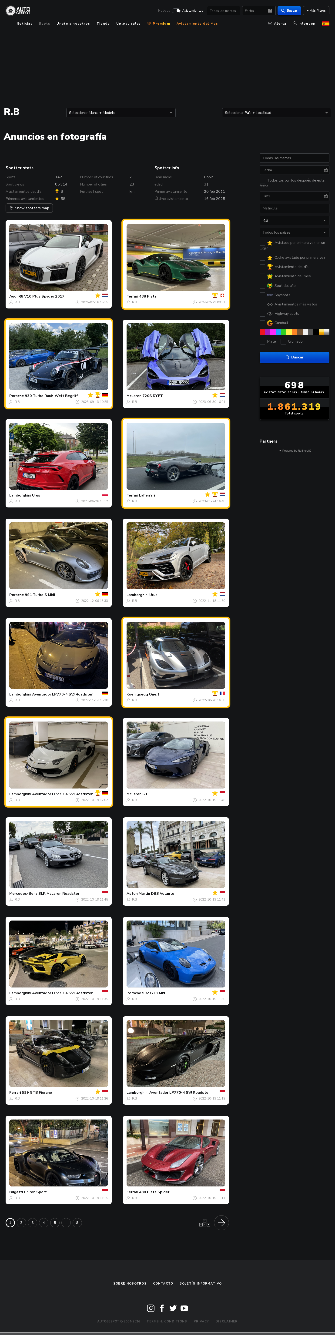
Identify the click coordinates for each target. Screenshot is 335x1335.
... (66, 1222)
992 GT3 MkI (153, 993)
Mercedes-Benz (23, 893)
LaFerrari (147, 495)
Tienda (103, 23)
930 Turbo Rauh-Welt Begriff (51, 395)
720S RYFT (152, 395)
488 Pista (148, 296)
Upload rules (128, 23)
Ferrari (132, 296)
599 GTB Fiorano (37, 1092)
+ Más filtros (316, 10)
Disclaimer (227, 1321)
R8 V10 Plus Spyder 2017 (41, 296)
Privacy (201, 1321)
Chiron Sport (35, 1192)
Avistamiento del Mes (197, 23)
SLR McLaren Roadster (58, 893)
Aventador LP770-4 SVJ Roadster (62, 694)
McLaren (134, 395)
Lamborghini (20, 495)
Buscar (289, 10)
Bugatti (16, 1192)
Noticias (164, 10)
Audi (13, 296)
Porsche (16, 395)
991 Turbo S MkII (40, 594)
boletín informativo (201, 1284)
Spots (44, 23)
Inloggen (304, 23)
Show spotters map (29, 208)
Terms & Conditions (167, 1321)
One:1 (154, 694)
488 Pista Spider (154, 1192)
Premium (158, 23)
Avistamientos (192, 10)
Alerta (277, 23)
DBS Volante (162, 893)
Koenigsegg (137, 694)
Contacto (163, 1284)
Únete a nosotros (73, 23)
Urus (36, 495)
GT (145, 794)
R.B (17, 302)
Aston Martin (138, 893)
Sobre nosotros (130, 1284)
